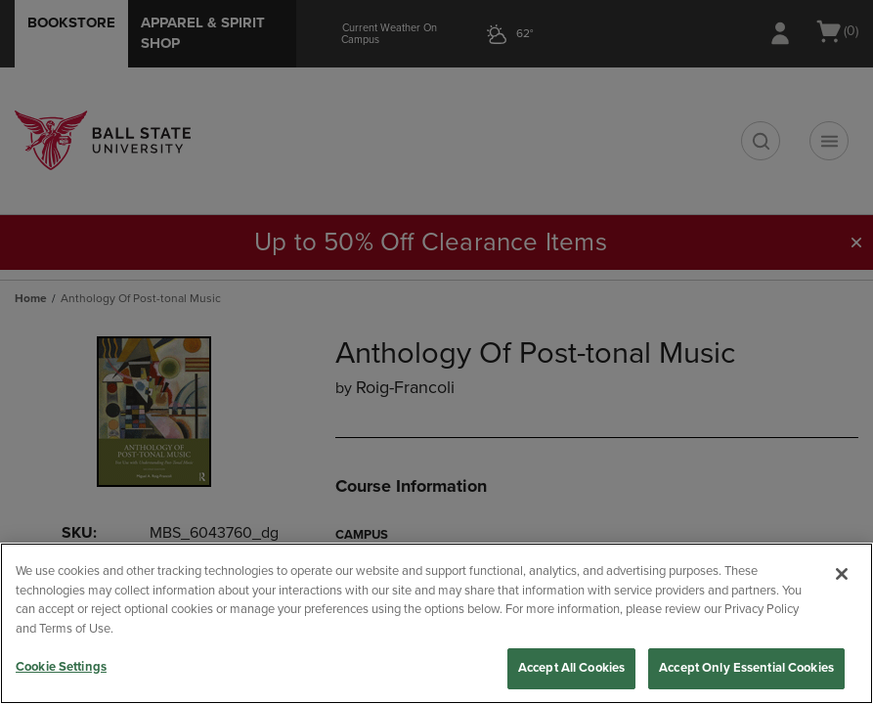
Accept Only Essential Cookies (746, 668)
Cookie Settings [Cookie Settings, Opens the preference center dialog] (61, 667)
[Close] (841, 573)
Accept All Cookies (571, 668)
